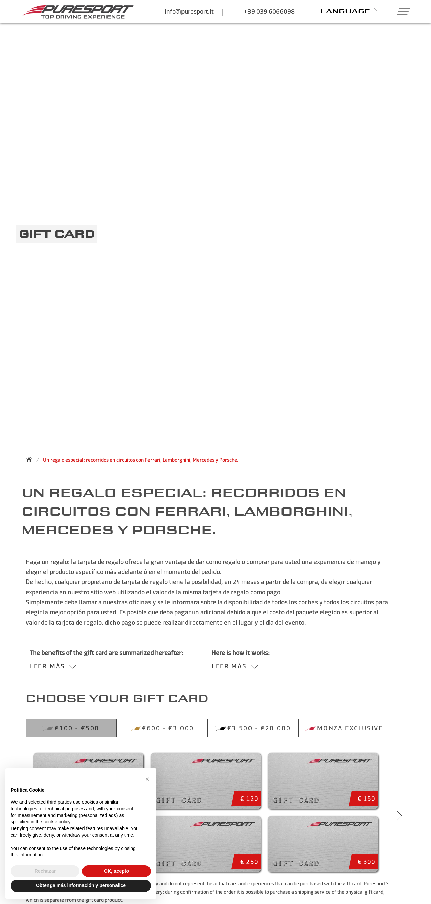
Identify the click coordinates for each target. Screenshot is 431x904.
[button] (401, 11)
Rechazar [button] (45, 871)
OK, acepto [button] (116, 871)
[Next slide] (399, 816)
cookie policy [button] (56, 821)
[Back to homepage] (31, 459)
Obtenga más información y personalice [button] (81, 885)
